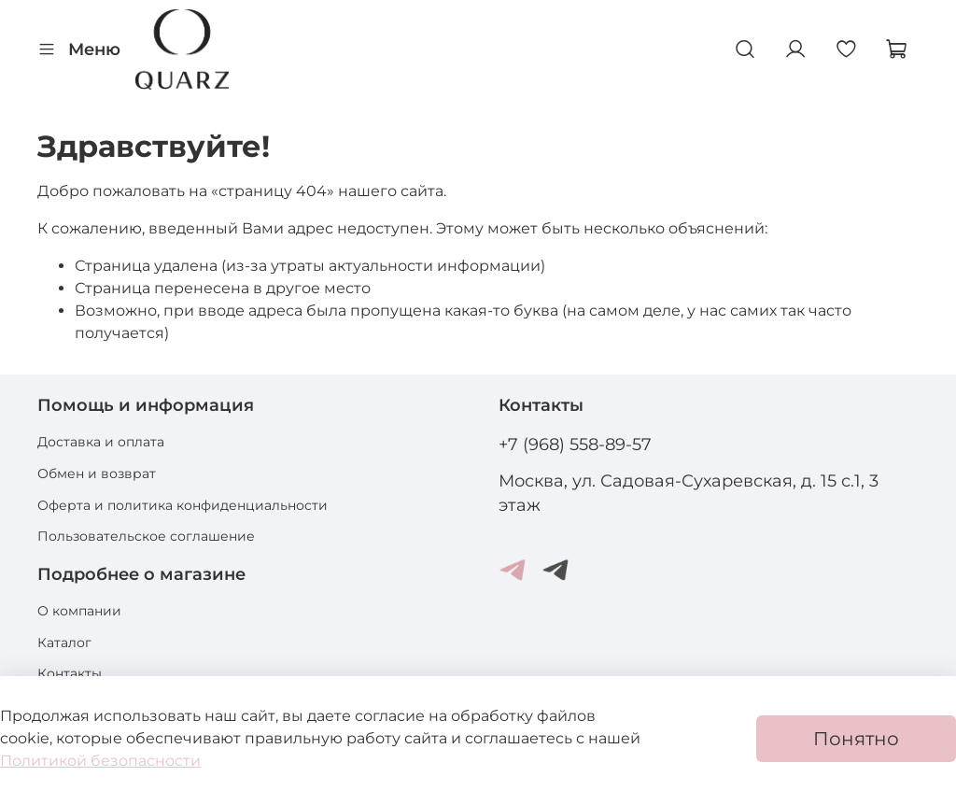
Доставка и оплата (100, 441)
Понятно (856, 738)
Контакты (69, 673)
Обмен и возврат (96, 473)
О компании (79, 610)
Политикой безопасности (100, 761)
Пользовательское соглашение (146, 536)
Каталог (64, 642)
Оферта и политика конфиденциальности (182, 505)
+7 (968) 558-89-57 (575, 444)
